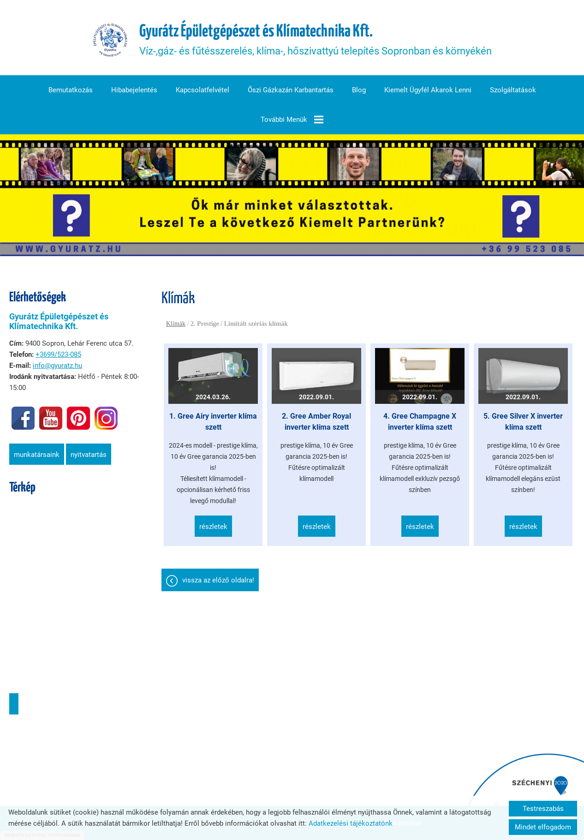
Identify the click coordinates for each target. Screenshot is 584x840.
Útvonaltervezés (13, 703)
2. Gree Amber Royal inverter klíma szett (316, 422)
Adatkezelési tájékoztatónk (351, 823)
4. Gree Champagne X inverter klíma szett (419, 422)
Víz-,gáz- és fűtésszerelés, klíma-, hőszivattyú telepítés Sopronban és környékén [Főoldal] (315, 40)
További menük (292, 119)
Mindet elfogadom (543, 827)
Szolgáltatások (513, 90)
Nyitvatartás (89, 454)
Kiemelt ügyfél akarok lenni (427, 90)
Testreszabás (543, 808)
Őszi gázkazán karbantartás (291, 90)
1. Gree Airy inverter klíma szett (213, 422)
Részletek (213, 526)
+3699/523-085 (58, 354)
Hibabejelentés (134, 90)
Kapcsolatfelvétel (202, 90)
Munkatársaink (37, 454)
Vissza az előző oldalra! (218, 580)
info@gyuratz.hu (57, 365)
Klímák (175, 323)
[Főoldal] (110, 40)
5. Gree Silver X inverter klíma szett (523, 422)
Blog (359, 90)
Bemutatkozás (70, 90)
